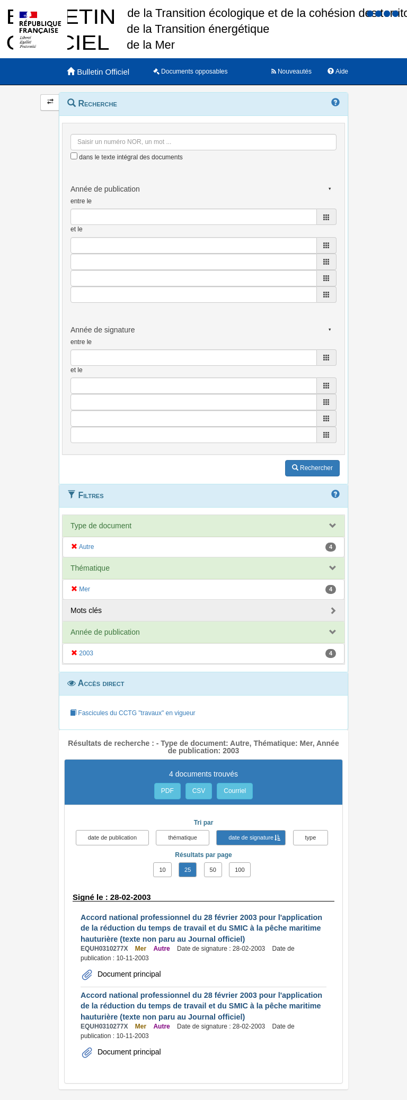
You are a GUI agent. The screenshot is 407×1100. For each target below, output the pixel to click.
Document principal (128, 974)
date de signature (250, 837)
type (310, 837)
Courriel (235, 791)
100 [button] (239, 870)
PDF (167, 791)
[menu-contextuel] (73, 155)
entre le (81, 201)
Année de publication (105, 632)
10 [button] (162, 870)
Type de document (100, 525)
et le (76, 229)
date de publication (112, 837)
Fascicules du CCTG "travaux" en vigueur (133, 713)
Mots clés (86, 610)
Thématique (90, 568)
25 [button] (187, 870)
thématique (182, 837)
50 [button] (213, 870)
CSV (199, 791)
